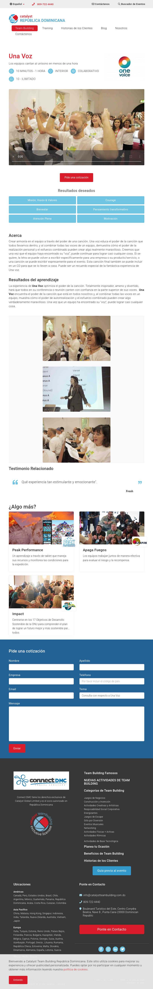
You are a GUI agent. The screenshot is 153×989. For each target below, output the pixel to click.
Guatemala (38, 899)
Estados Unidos (36, 895)
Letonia (49, 950)
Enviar (17, 748)
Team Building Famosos (101, 773)
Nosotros (121, 28)
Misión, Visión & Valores (42, 200)
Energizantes (91, 813)
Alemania (31, 950)
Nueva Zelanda (38, 917)
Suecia (57, 950)
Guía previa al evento (111, 870)
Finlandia (18, 935)
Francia (28, 935)
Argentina (19, 899)
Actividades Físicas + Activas (99, 832)
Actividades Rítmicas (95, 835)
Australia (51, 917)
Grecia (39, 942)
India (16, 917)
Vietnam (61, 917)
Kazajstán (47, 935)
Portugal (30, 942)
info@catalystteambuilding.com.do (104, 895)
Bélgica (17, 938)
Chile (55, 895)
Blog (104, 28)
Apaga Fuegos (95, 550)
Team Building (24, 28)
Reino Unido (43, 931)
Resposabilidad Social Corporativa (102, 809)
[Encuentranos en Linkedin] (115, 949)
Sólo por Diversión (93, 820)
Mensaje (14, 703)
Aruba (30, 903)
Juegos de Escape (93, 816)
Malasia (25, 913)
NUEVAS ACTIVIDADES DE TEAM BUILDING (107, 781)
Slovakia (54, 946)
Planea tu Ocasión (97, 846)
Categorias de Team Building (104, 790)
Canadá (17, 895)
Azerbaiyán (19, 942)
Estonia (32, 931)
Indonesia (58, 913)
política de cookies (75, 969)
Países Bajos (57, 931)
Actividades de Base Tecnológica (101, 841)
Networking (90, 828)
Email (12, 689)
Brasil (49, 895)
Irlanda (57, 935)
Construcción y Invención (97, 801)
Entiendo (18, 980)
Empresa (14, 675)
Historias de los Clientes (76, 28)
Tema (83, 689)
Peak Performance (27, 550)
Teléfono (85, 675)
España (40, 950)
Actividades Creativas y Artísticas (101, 805)
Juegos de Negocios (94, 798)
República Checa (22, 946)
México (28, 899)
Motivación (110, 218)
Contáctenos (23, 34)
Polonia (34, 938)
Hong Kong (35, 913)
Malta (46, 946)
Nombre (14, 660)
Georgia (43, 938)
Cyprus (26, 938)
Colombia (61, 903)
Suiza (51, 938)
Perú (24, 895)
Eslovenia (37, 946)
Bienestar (42, 209)
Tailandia (24, 917)
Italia (16, 931)
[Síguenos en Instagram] (108, 949)
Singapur (46, 913)
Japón (17, 921)
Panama (50, 899)
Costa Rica (40, 903)
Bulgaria (37, 935)
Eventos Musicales (94, 824)
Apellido (84, 660)
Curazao (50, 903)
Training (47, 28)
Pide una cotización (77, 177)
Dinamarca (19, 950)
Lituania (48, 942)
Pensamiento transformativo (110, 209)
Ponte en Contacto (111, 929)
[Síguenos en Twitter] (122, 949)
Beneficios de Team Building (104, 853)
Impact (18, 614)
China (17, 913)
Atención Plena (42, 218)
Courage (111, 200)
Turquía (23, 931)
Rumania (58, 942)
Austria (59, 938)
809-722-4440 (45, 4)
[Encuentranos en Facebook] (101, 949)
